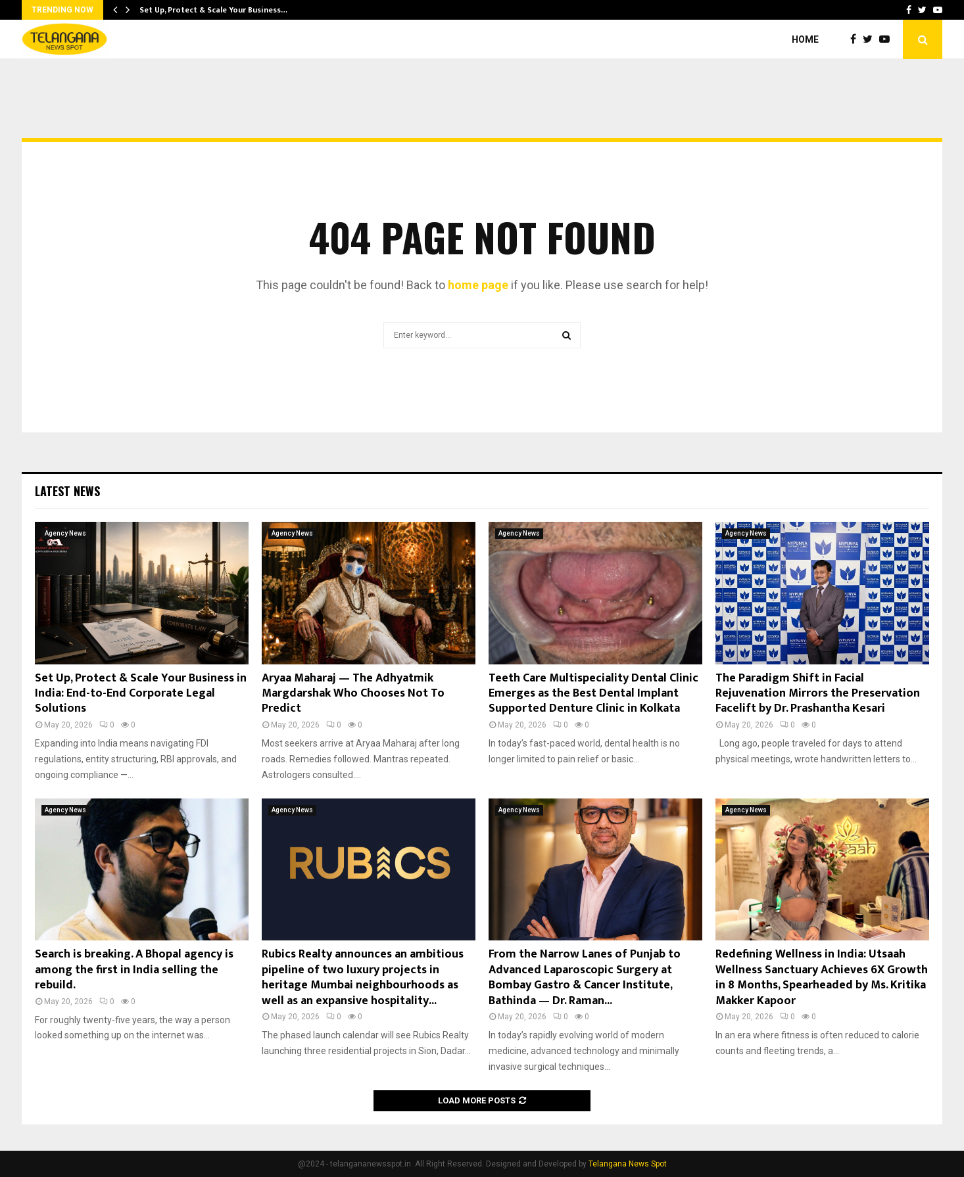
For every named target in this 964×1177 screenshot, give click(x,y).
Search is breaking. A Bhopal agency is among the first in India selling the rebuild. (134, 969)
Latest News (67, 490)
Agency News (65, 533)
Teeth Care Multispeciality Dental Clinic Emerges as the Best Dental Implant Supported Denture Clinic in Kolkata (593, 693)
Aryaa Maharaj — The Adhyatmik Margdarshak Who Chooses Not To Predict (353, 693)
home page (478, 285)
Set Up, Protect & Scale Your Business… (213, 9)
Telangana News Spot (628, 1163)
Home (805, 39)
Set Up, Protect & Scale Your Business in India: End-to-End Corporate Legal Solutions (141, 693)
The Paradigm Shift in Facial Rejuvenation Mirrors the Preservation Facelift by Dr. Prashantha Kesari (817, 693)
